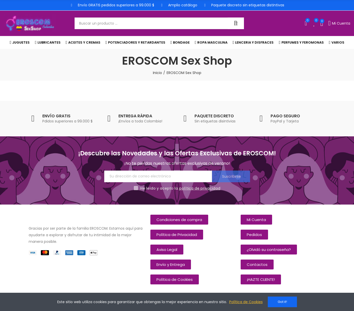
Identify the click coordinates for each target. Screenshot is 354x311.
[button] (179, 220)
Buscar (236, 23)
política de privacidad (199, 188)
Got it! (282, 301)
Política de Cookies (246, 301)
